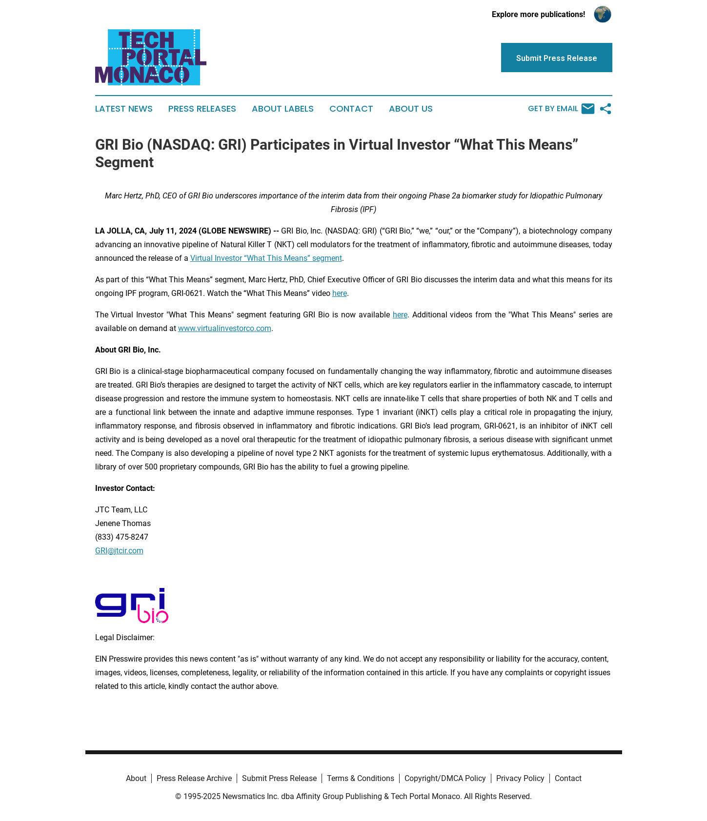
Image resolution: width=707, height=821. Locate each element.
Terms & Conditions (360, 778)
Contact (351, 108)
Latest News (124, 108)
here (339, 293)
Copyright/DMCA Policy (445, 778)
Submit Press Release (279, 778)
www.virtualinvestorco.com (224, 328)
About (136, 778)
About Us (411, 108)
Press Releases (202, 108)
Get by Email (561, 109)
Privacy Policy (520, 778)
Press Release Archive (194, 778)
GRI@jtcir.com (119, 550)
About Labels (283, 108)
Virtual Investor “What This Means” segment (266, 258)
